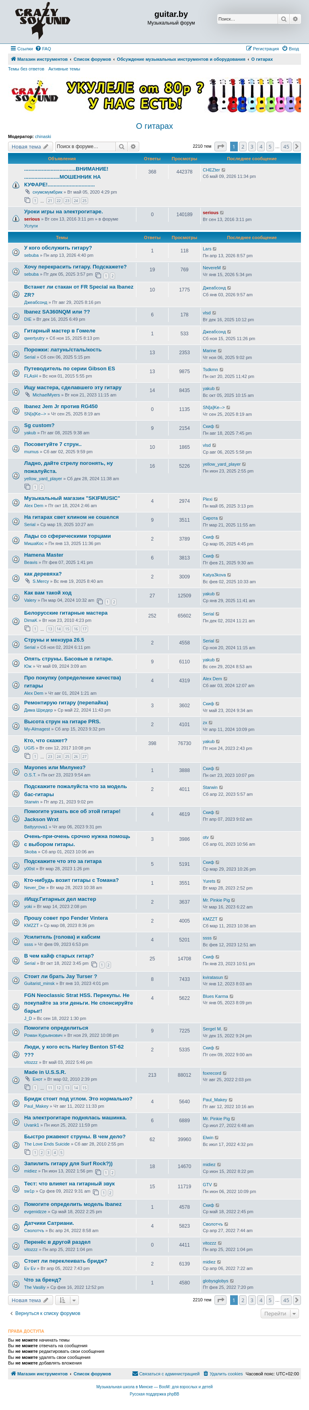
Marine (209, 350)
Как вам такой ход (48, 593)
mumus (31, 451)
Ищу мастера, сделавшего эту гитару (73, 387)
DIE (27, 319)
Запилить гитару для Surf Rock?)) (68, 1163)
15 (67, 629)
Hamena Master (43, 555)
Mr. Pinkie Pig (216, 900)
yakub (208, 388)
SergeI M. (212, 1028)
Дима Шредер (38, 710)
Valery (30, 600)
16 (76, 629)
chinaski (43, 136)
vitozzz (31, 1062)
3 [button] (252, 146)
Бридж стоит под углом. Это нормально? (78, 1099)
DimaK (30, 620)
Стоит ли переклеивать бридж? (65, 1261)
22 (59, 200)
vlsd (207, 312)
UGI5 (29, 747)
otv (206, 837)
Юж (27, 666)
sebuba (31, 255)
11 (50, 1087)
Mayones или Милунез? (55, 767)
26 (76, 756)
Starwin (31, 801)
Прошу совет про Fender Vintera (66, 918)
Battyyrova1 (35, 826)
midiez (30, 1170)
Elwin (208, 1137)
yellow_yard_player (43, 478)
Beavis (30, 562)
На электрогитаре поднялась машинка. (75, 1118)
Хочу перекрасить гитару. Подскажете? (75, 267)
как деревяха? (43, 574)
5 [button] (270, 146)
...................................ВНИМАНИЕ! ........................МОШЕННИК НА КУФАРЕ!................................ (66, 177)
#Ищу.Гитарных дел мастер (60, 899)
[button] (220, 146)
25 (84, 200)
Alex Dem (33, 505)
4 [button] (261, 146)
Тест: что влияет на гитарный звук (69, 1184)
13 (50, 629)
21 (50, 200)
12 (59, 1087)
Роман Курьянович (43, 1035)
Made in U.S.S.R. (45, 1072)
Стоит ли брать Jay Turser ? (60, 976)
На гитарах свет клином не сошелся (71, 517)
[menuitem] (43, 49)
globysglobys (216, 1280)
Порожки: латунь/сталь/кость (63, 350)
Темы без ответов (26, 68)
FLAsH (31, 376)
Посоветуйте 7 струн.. (53, 444)
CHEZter (211, 169)
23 (67, 200)
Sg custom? (39, 425)
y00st (29, 868)
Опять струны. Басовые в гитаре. (68, 659)
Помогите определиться (56, 1028)
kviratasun (213, 977)
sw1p (29, 1191)
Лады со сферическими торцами (67, 536)
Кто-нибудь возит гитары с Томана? (71, 880)
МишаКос (33, 543)
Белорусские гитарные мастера (65, 613)
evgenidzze (35, 1211)
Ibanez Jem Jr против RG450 (61, 406)
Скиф (208, 426)
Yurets (209, 881)
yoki (28, 906)
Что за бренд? (43, 1280)
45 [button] (286, 146)
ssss (28, 944)
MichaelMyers (46, 394)
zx (205, 722)
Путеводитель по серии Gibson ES (69, 368)
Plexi (207, 499)
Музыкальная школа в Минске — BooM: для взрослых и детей (154, 1387)
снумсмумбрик (47, 192)
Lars (207, 248)
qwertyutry (34, 338)
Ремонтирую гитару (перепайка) (66, 703)
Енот (37, 1079)
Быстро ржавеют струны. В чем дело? (75, 1136)
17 (84, 629)
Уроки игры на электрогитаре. (63, 212)
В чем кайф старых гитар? (59, 956)
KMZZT (31, 925)
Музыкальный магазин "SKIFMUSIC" (72, 498)
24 (76, 200)
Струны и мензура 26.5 (54, 640)
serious (32, 219)
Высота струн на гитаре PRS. (62, 721)
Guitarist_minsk (39, 983)
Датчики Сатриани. (49, 1223)
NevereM (212, 267)
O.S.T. (30, 774)
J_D (28, 1018)
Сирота (210, 518)
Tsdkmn (210, 369)
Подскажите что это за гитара (63, 861)
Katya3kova (214, 574)
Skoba (30, 851)
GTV (207, 1184)
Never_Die (34, 887)
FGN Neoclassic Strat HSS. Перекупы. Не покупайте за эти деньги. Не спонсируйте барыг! (78, 1003)
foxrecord (212, 1073)
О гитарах (154, 126)
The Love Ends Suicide (47, 1144)
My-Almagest (37, 729)
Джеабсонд (35, 302)
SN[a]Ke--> (35, 413)
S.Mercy (41, 581)
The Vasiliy (34, 1287)
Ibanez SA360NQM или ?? (57, 312)
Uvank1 (31, 1125)
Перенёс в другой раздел (57, 1242)
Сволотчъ (34, 1230)
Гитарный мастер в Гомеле (59, 331)
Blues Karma (215, 996)
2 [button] (242, 146)
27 (84, 756)
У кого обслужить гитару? (58, 248)
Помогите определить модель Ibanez (73, 1204)
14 (59, 629)
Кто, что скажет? (46, 740)
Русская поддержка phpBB (154, 1394)
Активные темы (64, 68)
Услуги (31, 225)
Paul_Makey (36, 1106)
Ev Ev (30, 1268)
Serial (29, 357)
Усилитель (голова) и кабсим (62, 937)
